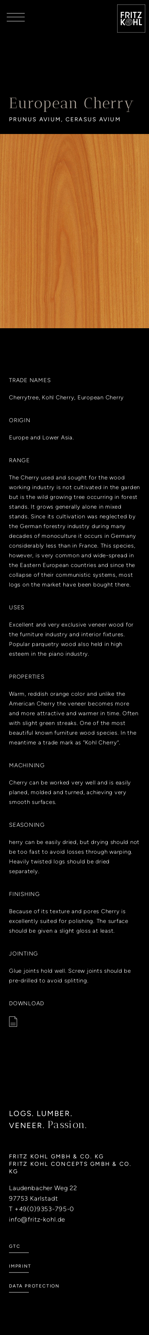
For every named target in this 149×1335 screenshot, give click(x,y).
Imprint (20, 1277)
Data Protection (34, 1296)
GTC (14, 1257)
